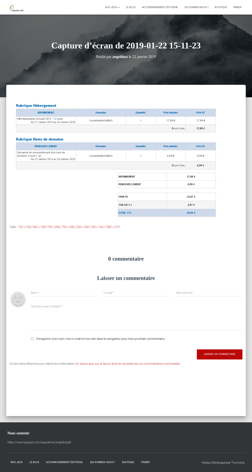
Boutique (221, 7)
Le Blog (131, 7)
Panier (237, 7)
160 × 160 (97, 227)
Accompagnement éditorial (160, 7)
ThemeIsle (238, 462)
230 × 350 (82, 227)
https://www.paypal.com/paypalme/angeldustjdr (39, 442)
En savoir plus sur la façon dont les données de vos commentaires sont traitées (128, 363)
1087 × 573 (112, 227)
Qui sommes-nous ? (196, 7)
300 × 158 (38, 227)
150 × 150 (24, 227)
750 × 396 (53, 227)
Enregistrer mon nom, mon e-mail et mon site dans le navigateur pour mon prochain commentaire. (100, 338)
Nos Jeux (112, 7)
